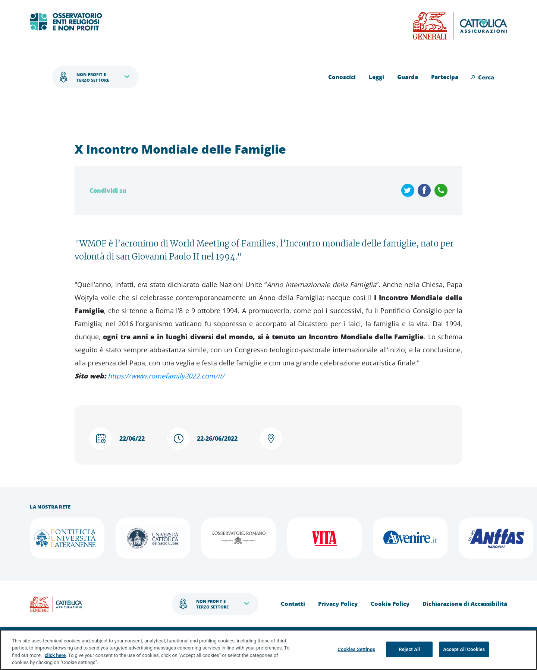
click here (55, 655)
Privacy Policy (338, 603)
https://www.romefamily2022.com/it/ (166, 375)
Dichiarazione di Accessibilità (465, 603)
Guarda (407, 77)
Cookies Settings (356, 649)
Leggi (376, 77)
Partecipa (444, 77)
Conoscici (342, 77)
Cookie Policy (390, 603)
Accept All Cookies (464, 649)
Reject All (409, 649)
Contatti (293, 603)
